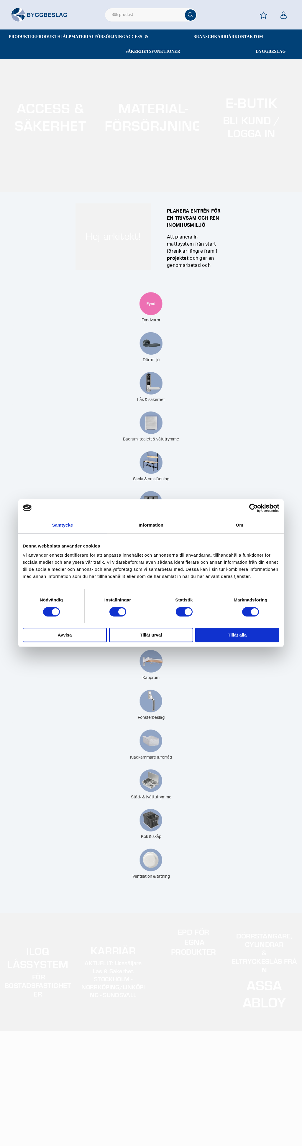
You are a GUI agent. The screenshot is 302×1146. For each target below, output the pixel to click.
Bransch (203, 36)
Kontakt (245, 36)
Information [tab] (151, 524)
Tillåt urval (151, 634)
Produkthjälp (53, 36)
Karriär (224, 36)
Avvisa (65, 634)
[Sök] (190, 15)
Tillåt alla (237, 634)
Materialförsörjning (98, 36)
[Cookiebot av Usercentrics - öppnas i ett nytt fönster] (253, 508)
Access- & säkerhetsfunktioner (152, 44)
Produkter (22, 36)
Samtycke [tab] (62, 524)
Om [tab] (239, 524)
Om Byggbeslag (271, 44)
